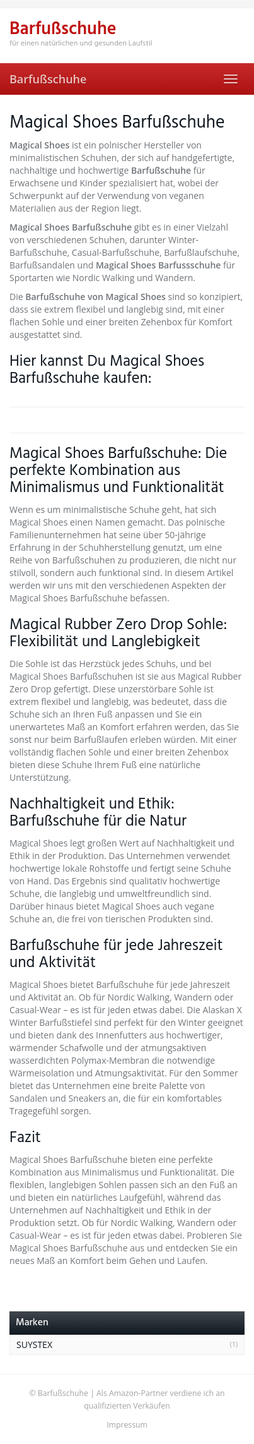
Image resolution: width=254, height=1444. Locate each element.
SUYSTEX (34, 1345)
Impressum (127, 1424)
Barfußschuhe (47, 79)
